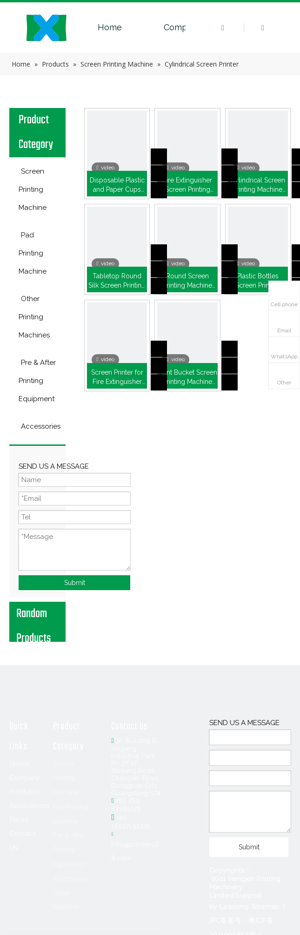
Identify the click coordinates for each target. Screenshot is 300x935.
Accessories (70, 878)
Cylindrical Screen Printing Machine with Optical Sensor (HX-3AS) (258, 185)
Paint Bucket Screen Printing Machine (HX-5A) (187, 377)
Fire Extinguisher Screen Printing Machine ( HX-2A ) (187, 185)
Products (24, 791)
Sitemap (265, 906)
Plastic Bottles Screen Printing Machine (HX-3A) (258, 281)
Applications (29, 805)
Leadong (233, 906)
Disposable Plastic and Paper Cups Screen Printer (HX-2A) (117, 185)
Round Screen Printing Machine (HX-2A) (187, 281)
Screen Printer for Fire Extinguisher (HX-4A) (117, 377)
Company (183, 27)
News (19, 819)
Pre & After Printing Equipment (69, 849)
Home (110, 27)
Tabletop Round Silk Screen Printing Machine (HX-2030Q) (117, 281)
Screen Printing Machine (65, 778)
